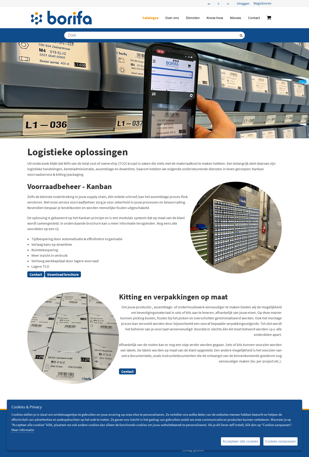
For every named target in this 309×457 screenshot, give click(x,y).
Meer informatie (22, 430)
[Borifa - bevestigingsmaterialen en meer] (61, 18)
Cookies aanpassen (280, 441)
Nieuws (235, 17)
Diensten (193, 17)
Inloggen (243, 3)
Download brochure (63, 274)
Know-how (215, 17)
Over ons (172, 17)
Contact (254, 17)
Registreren (262, 3)
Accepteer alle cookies (240, 441)
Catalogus (150, 17)
